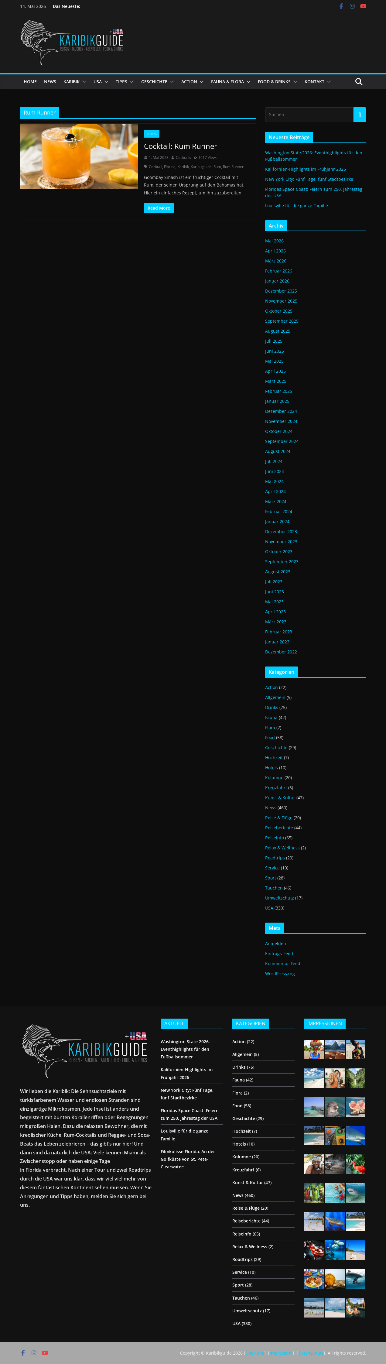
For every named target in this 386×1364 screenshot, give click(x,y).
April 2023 (275, 612)
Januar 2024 (277, 521)
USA (98, 81)
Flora (270, 727)
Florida (170, 166)
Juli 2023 (273, 581)
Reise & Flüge (278, 818)
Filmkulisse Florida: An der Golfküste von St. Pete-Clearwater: (188, 1159)
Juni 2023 (274, 592)
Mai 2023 (274, 602)
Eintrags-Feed (279, 953)
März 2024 (275, 501)
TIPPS (121, 81)
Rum (217, 166)
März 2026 (275, 261)
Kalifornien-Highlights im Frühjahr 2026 (305, 169)
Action (271, 687)
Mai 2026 (274, 241)
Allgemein (275, 697)
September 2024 (282, 441)
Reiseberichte (279, 828)
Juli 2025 (273, 341)
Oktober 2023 (278, 551)
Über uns (254, 1353)
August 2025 (277, 331)
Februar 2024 (278, 511)
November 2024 (281, 421)
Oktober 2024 (278, 431)
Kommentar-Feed (282, 963)
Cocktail (155, 166)
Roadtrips (275, 858)
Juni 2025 (274, 351)
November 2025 (281, 301)
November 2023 (281, 541)
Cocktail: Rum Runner (180, 146)
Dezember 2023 (281, 531)
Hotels (271, 767)
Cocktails (183, 157)
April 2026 (275, 251)
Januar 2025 (277, 401)
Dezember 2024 (281, 411)
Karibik (183, 166)
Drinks (151, 134)
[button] (83, 81)
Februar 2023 (278, 632)
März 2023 (275, 622)
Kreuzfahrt (276, 787)
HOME (30, 81)
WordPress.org (280, 973)
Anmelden (275, 943)
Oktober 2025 (278, 311)
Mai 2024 (274, 481)
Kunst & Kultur (280, 797)
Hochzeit (274, 757)
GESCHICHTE (154, 81)
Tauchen (274, 888)
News (270, 808)
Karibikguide (201, 166)
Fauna (271, 717)
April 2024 (275, 491)
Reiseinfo (274, 838)
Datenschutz (311, 1353)
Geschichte (276, 747)
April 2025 (275, 371)
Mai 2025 (274, 361)
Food (270, 737)
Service (272, 868)
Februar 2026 (278, 271)
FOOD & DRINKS (274, 81)
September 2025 (282, 321)
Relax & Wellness (282, 848)
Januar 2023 (277, 642)
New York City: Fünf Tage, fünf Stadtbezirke (309, 179)
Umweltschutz (279, 898)
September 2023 (282, 561)
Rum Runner (233, 166)
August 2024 (277, 451)
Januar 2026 (277, 281)
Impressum (281, 1353)
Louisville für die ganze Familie (296, 205)
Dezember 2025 (281, 291)
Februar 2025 (278, 391)
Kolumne (274, 777)
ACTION (189, 81)
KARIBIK (71, 81)
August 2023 (277, 571)
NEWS (50, 81)
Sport (270, 878)
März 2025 (275, 381)
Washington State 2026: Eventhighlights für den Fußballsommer (185, 1049)
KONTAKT (314, 81)
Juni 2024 (274, 471)
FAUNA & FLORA (227, 81)
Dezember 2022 (281, 652)
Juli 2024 (273, 461)
